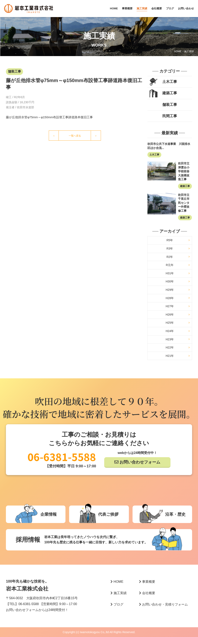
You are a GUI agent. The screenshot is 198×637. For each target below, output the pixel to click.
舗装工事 (169, 105)
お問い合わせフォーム (139, 462)
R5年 (169, 240)
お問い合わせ (186, 8)
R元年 (170, 265)
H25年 (170, 322)
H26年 (170, 314)
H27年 (170, 306)
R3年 (169, 248)
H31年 (170, 273)
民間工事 (169, 116)
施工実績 (142, 8)
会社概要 (156, 8)
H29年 (170, 289)
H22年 (170, 347)
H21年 (170, 355)
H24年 (170, 331)
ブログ (170, 8)
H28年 (170, 298)
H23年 (170, 339)
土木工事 (169, 82)
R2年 (169, 256)
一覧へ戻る (75, 135)
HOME (114, 8)
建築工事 (169, 93)
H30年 (170, 281)
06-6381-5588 (62, 456)
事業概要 (127, 8)
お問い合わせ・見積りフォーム (163, 604)
